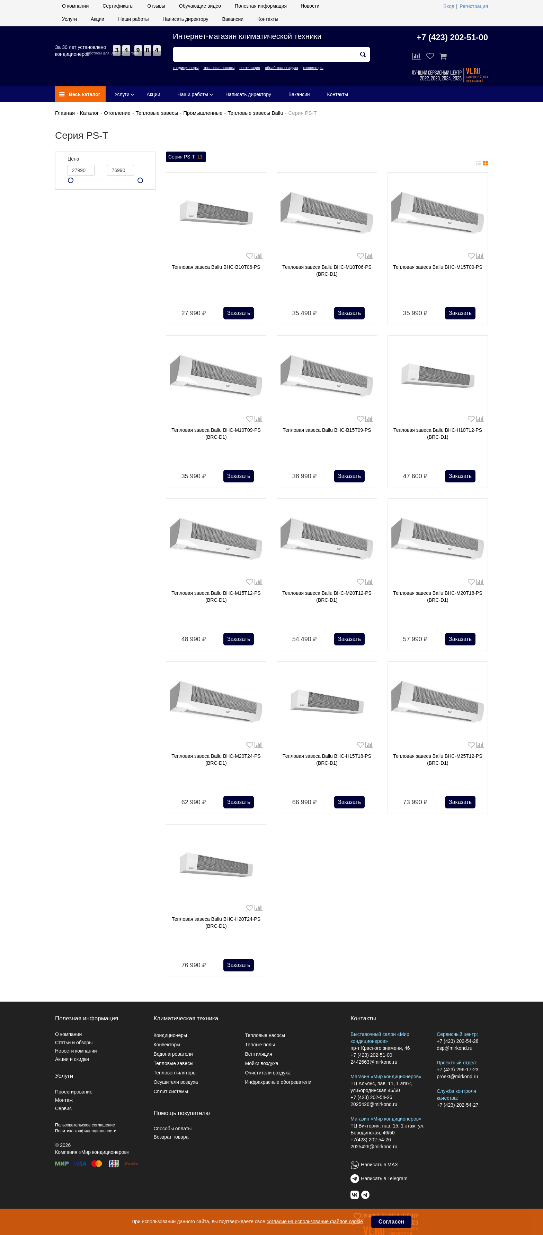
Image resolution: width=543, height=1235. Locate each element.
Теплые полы (260, 1044)
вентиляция (249, 68)
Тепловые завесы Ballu (255, 113)
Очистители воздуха (268, 1072)
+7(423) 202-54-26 (370, 1139)
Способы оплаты (172, 1128)
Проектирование (73, 1092)
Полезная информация (261, 6)
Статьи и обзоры (73, 1042)
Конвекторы (166, 1044)
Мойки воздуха (261, 1063)
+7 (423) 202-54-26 (371, 1097)
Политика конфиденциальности (85, 1131)
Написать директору (185, 19)
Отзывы (156, 6)
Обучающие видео (200, 6)
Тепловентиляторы (174, 1072)
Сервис (63, 1108)
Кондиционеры (170, 1035)
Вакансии (232, 19)
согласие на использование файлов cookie (315, 1221)
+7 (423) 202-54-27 (457, 1105)
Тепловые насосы (265, 1035)
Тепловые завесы (157, 113)
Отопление (117, 113)
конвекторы (313, 68)
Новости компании (76, 1051)
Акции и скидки (72, 1059)
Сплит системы (170, 1091)
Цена (73, 159)
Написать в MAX (379, 1164)
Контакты (267, 19)
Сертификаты (118, 6)
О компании (75, 6)
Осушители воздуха (175, 1082)
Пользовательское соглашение (85, 1125)
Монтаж (64, 1100)
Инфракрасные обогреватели (278, 1082)
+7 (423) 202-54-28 (457, 1041)
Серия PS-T (186, 157)
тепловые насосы (218, 68)
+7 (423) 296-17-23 (457, 1069)
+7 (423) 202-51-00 (452, 37)
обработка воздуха (281, 68)
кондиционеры (185, 68)
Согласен (391, 1222)
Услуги (69, 19)
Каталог (89, 113)
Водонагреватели (173, 1054)
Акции (97, 19)
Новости (310, 6)
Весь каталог (79, 94)
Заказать (238, 313)
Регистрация (474, 6)
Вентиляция (258, 1054)
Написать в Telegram (384, 1178)
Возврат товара (170, 1137)
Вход (448, 6)
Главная (65, 113)
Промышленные (202, 113)
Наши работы (133, 19)
